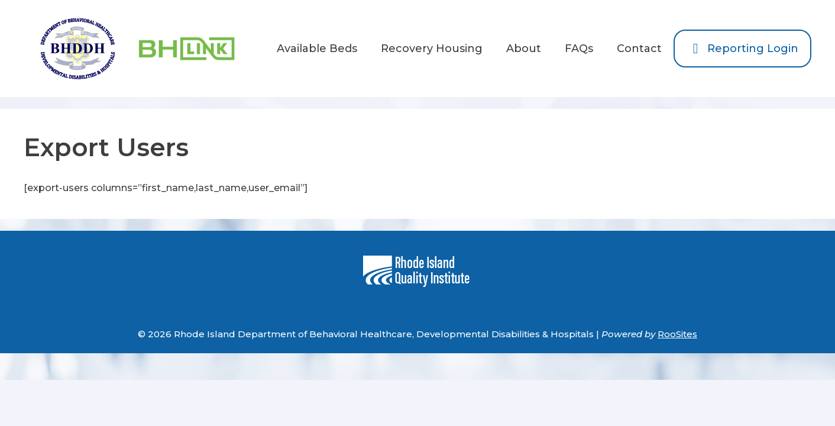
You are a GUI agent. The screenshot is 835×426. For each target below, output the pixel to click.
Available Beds (317, 48)
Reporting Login (742, 48)
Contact (639, 48)
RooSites (677, 334)
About (523, 48)
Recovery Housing (432, 48)
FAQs (579, 48)
